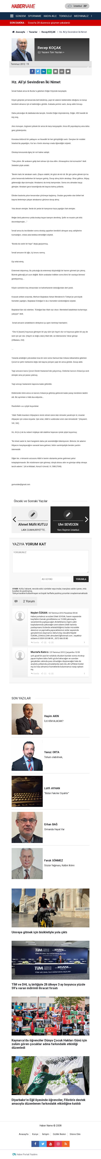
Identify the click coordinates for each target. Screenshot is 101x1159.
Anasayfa (23, 1134)
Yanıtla (36, 642)
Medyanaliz (81, 16)
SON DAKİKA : (17, 22)
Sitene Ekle (75, 1134)
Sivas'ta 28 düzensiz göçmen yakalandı (49, 22)
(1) (45, 674)
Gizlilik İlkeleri (59, 1134)
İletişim (45, 1134)
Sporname (34, 16)
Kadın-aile (50, 16)
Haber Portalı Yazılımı (27, 1154)
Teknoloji (65, 16)
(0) (45, 642)
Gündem (21, 16)
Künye (35, 1134)
